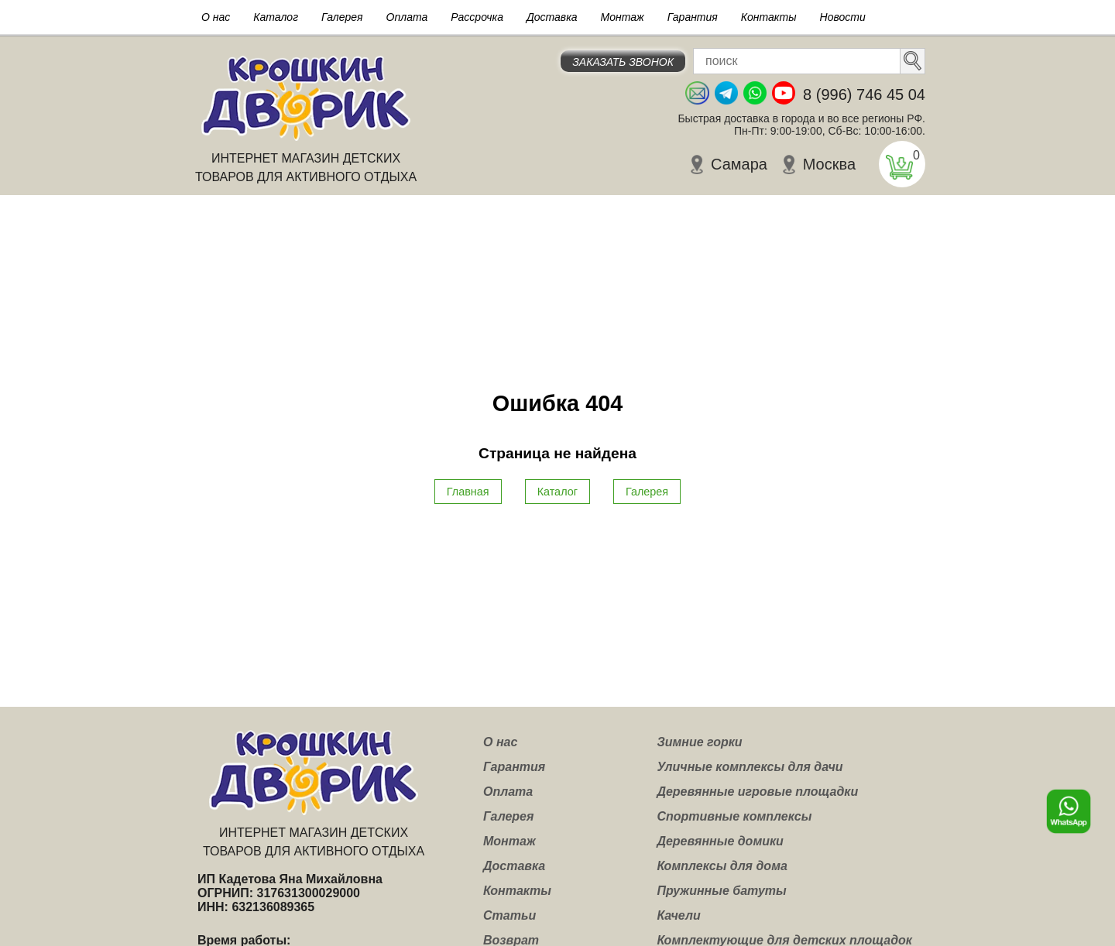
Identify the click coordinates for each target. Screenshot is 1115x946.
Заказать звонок (623, 62)
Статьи (509, 915)
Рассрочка (477, 17)
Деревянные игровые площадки (757, 791)
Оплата (407, 17)
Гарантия (692, 17)
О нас (215, 17)
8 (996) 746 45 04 (864, 94)
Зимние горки (699, 742)
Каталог (275, 17)
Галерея (342, 17)
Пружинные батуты (721, 890)
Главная (468, 491)
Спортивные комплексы (734, 816)
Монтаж (622, 17)
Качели (678, 915)
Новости (843, 17)
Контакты (769, 17)
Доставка (552, 17)
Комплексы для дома (722, 865)
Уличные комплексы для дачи (749, 766)
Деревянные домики (720, 841)
